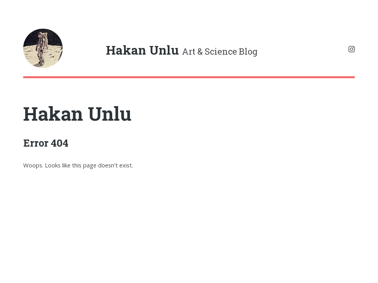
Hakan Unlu (77, 113)
